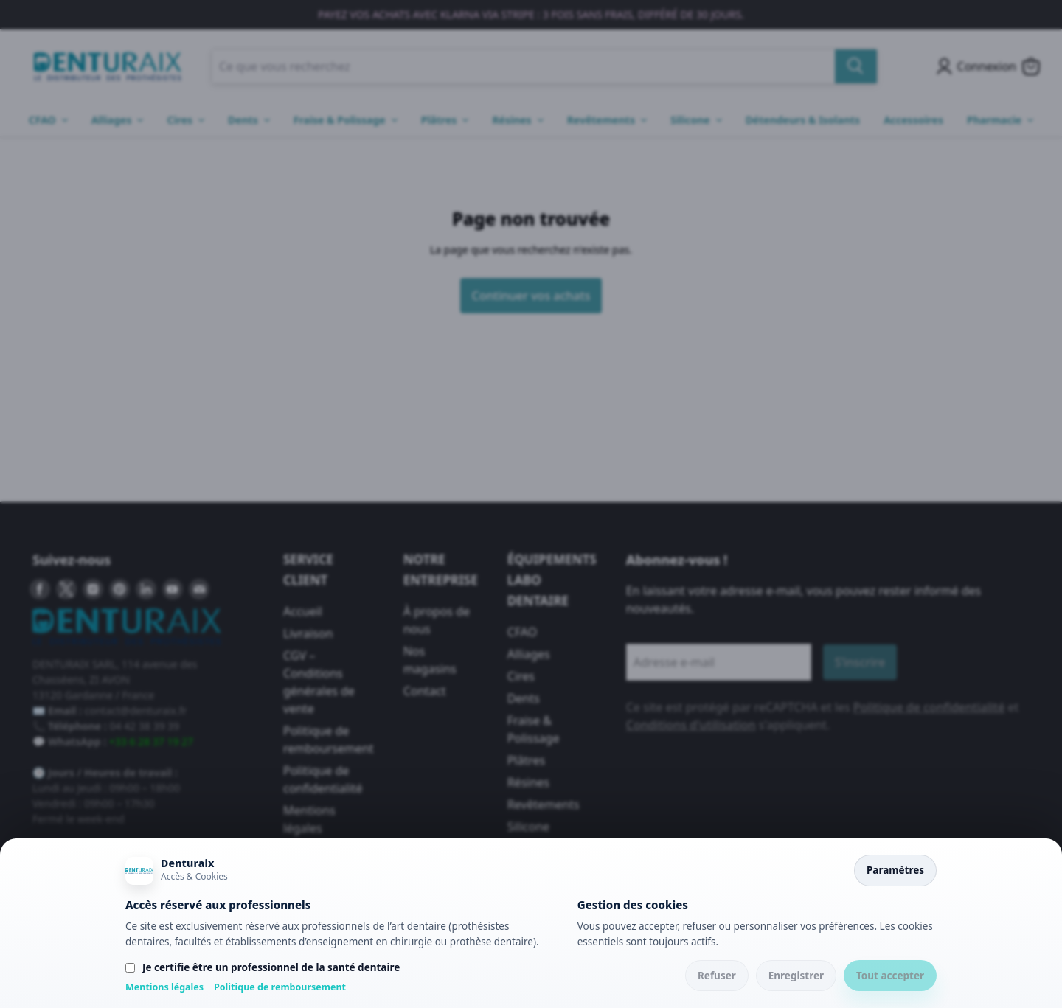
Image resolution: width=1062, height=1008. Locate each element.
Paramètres (895, 870)
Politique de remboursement (280, 987)
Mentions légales (164, 987)
